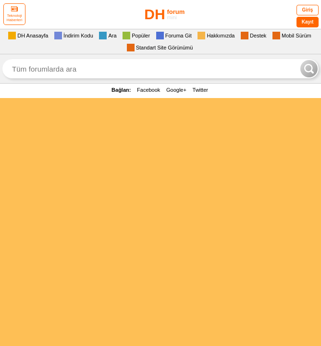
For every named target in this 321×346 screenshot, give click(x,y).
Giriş (307, 9)
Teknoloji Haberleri (14, 14)
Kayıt (307, 22)
